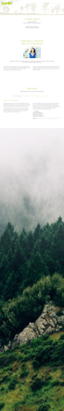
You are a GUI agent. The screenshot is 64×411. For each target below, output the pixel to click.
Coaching (44, 3)
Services (48, 3)
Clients (56, 3)
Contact (60, 3)
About (52, 3)
